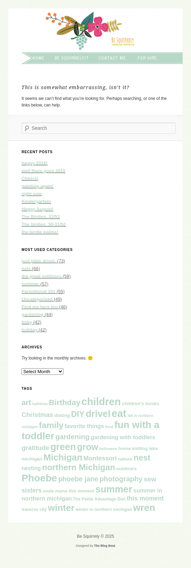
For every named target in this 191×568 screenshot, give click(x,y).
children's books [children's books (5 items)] (140, 403)
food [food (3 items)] (109, 427)
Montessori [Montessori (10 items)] (100, 458)
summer (30, 283)
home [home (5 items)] (124, 448)
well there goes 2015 (43, 170)
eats (26, 268)
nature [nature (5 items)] (125, 459)
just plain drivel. (38, 260)
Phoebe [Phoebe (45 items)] (39, 477)
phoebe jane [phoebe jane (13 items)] (78, 479)
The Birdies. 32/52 (40, 216)
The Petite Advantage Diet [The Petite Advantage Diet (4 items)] (99, 499)
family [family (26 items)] (51, 425)
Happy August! (37, 209)
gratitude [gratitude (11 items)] (35, 447)
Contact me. (113, 58)
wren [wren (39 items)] (144, 507)
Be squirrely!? (71, 58)
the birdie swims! (39, 232)
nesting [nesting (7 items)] (31, 468)
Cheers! (29, 178)
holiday (29, 329)
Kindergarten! (36, 201)
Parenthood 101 (38, 291)
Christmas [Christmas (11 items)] (37, 414)
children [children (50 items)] (101, 401)
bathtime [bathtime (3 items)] (39, 404)
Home (39, 58)
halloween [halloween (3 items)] (108, 449)
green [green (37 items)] (63, 447)
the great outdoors (41, 276)
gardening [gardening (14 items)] (72, 437)
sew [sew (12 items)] (150, 479)
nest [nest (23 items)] (141, 457)
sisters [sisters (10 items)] (31, 490)
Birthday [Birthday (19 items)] (64, 402)
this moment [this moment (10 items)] (145, 498)
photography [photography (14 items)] (120, 479)
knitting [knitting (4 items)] (140, 448)
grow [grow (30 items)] (87, 447)
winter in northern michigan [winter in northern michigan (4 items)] (104, 509)
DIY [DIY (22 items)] (78, 414)
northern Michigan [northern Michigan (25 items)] (78, 467)
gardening (32, 314)
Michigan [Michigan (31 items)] (63, 457)
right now (31, 193)
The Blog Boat (104, 545)
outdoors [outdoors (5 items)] (126, 468)
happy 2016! (34, 163)
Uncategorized (37, 299)
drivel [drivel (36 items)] (98, 414)
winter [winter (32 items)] (61, 508)
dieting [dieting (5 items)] (62, 415)
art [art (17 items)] (26, 402)
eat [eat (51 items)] (119, 413)
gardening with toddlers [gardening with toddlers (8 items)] (122, 437)
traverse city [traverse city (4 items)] (34, 509)
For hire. (148, 58)
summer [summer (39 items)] (113, 489)
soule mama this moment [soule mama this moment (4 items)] (68, 491)
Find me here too (39, 306)
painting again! (37, 186)
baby (26, 322)
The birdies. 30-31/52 (43, 224)
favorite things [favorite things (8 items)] (84, 426)
